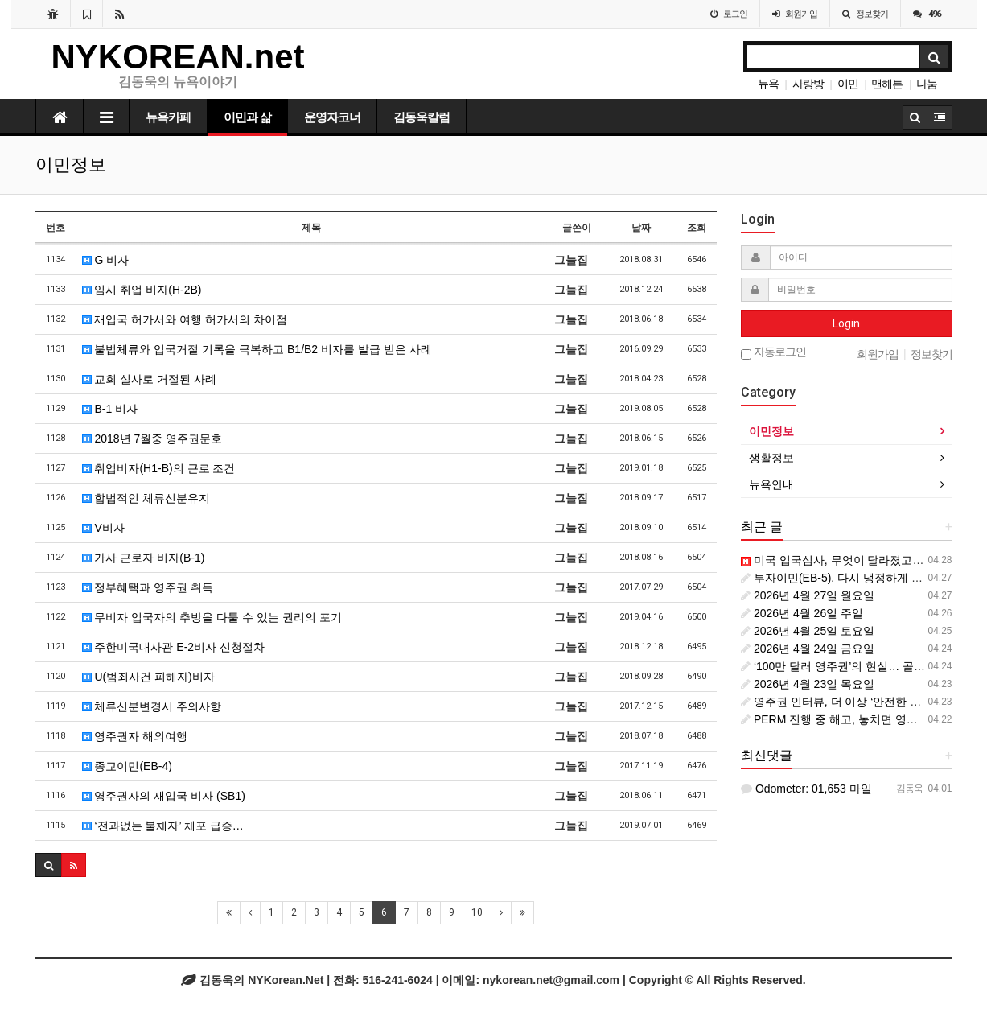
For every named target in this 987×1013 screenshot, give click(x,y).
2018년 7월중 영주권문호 (152, 438)
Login (846, 323)
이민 (847, 83)
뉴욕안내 (771, 484)
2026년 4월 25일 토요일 (807, 630)
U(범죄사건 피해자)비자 (148, 676)
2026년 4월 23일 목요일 (807, 683)
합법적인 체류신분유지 (146, 498)
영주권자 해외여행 (135, 736)
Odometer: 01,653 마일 (806, 788)
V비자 (103, 527)
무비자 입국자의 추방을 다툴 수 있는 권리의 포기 (212, 617)
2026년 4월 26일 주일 (802, 613)
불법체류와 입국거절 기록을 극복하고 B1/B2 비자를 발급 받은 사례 (264, 349)
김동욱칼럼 (421, 117)
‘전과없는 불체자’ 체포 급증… (163, 825)
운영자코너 (332, 117)
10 (477, 912)
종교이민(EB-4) (127, 766)
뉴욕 (768, 83)
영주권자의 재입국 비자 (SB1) (163, 795)
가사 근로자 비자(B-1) (143, 557)
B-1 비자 (110, 408)
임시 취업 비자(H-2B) (142, 289)
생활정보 (771, 457)
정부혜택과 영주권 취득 (148, 587)
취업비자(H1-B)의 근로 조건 (159, 468)
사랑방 (808, 83)
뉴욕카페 (168, 117)
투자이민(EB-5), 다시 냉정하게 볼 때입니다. (857, 577)
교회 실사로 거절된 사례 (149, 379)
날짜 (641, 227)
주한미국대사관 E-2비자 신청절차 (173, 646)
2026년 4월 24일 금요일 (807, 648)
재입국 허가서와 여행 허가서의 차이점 (184, 319)
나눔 (926, 83)
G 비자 (106, 259)
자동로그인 (773, 353)
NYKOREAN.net (178, 57)
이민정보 (771, 431)
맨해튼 (887, 83)
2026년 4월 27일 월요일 (807, 595)
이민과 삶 (247, 117)
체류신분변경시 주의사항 (152, 706)
